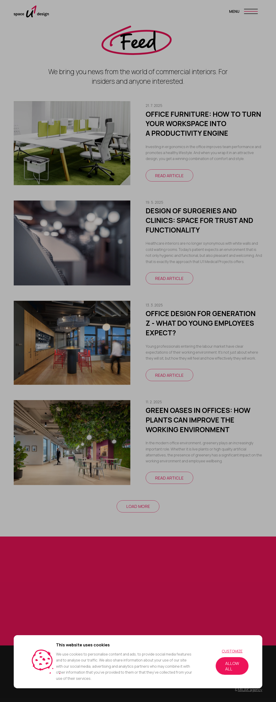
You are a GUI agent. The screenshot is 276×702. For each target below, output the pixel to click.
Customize (232, 651)
